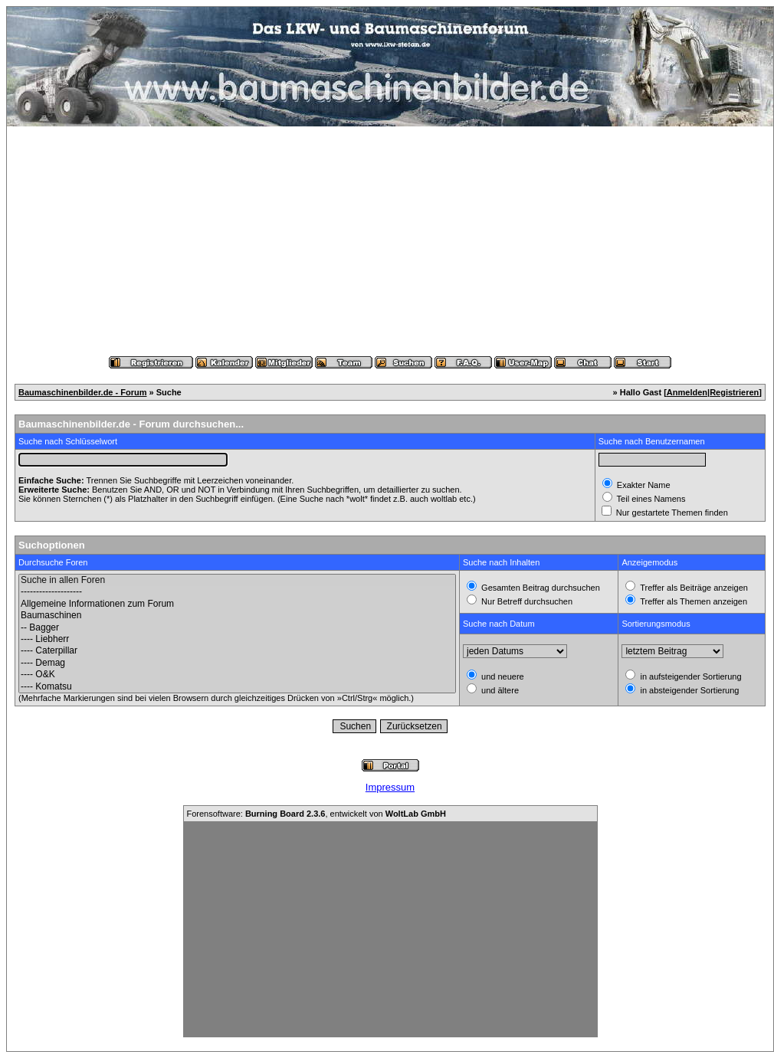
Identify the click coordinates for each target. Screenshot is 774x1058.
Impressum (390, 787)
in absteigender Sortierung (688, 690)
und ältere (499, 690)
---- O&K (237, 674)
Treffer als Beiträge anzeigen (693, 587)
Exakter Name (643, 485)
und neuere (501, 676)
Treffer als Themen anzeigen (692, 601)
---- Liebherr (237, 639)
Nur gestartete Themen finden (671, 512)
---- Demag (237, 663)
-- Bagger (237, 628)
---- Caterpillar (237, 651)
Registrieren (734, 392)
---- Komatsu (237, 687)
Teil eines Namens (650, 498)
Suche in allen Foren (237, 580)
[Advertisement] (390, 241)
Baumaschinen (237, 615)
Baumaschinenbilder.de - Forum (82, 392)
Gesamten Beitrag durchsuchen (539, 587)
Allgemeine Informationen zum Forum (237, 604)
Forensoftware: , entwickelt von (316, 813)
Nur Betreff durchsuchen (525, 601)
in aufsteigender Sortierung (689, 676)
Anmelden (687, 392)
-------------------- (237, 592)
